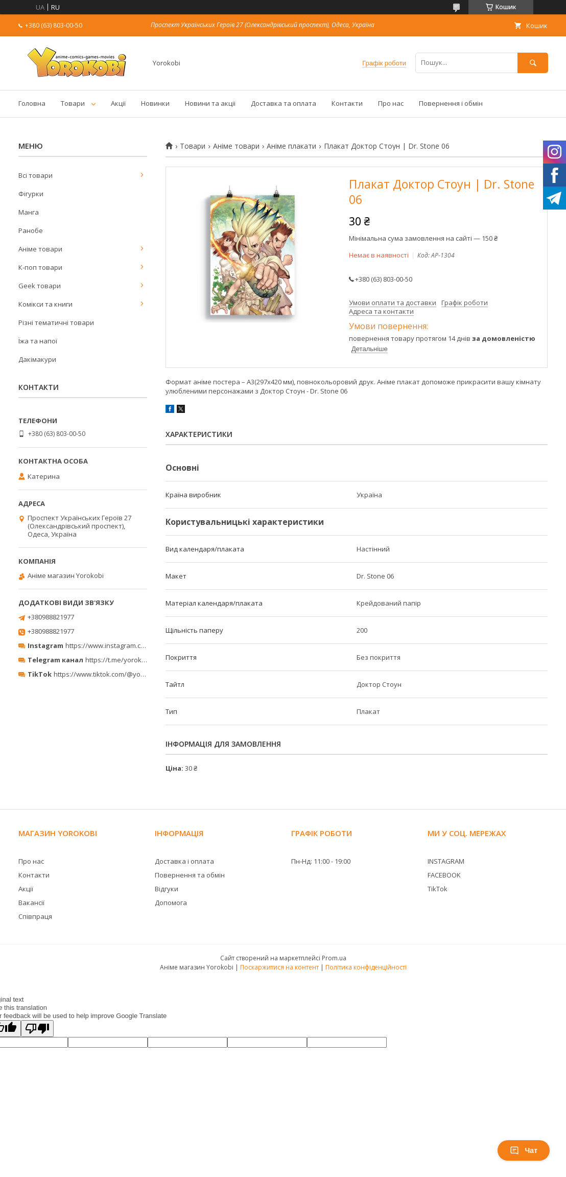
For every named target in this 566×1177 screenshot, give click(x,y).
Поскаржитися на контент (279, 967)
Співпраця (35, 916)
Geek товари (39, 285)
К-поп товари (40, 267)
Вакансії (31, 902)
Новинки (155, 103)
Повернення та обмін (190, 875)
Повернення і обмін (451, 103)
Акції (118, 103)
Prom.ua (334, 958)
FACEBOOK (444, 875)
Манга (28, 212)
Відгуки (166, 888)
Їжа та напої (37, 340)
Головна (31, 103)
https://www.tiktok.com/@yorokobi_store (117, 674)
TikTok (437, 888)
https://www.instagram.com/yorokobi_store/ (133, 645)
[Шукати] (532, 63)
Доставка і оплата (184, 861)
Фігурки (30, 193)
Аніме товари (236, 146)
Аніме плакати (291, 146)
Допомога (171, 902)
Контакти (347, 103)
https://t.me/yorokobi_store (128, 659)
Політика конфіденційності (366, 967)
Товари (73, 103)
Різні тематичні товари (56, 322)
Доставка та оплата (283, 103)
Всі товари (35, 175)
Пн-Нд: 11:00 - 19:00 (320, 861)
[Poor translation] (37, 1028)
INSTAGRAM (446, 861)
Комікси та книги (45, 304)
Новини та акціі (210, 103)
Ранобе (30, 230)
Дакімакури (37, 359)
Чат (523, 1150)
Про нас (391, 103)
